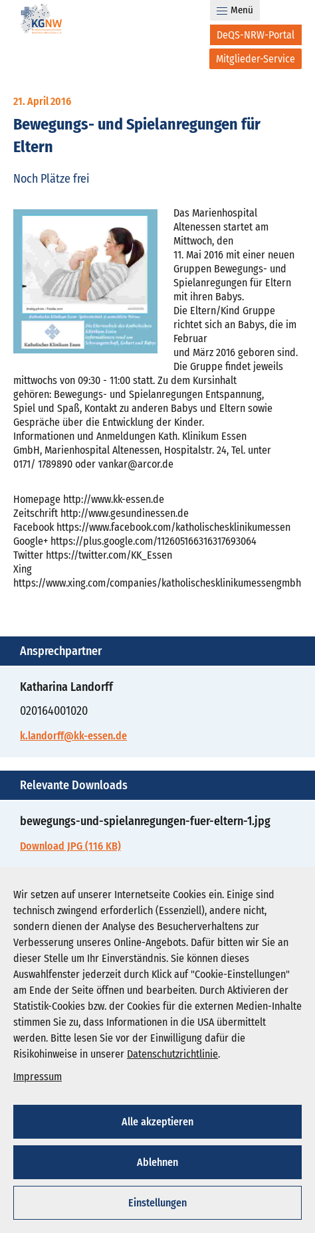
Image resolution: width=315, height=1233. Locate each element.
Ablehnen (157, 1162)
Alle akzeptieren (157, 1121)
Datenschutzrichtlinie (172, 1054)
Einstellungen (157, 1202)
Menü (235, 10)
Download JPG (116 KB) (70, 846)
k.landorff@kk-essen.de (73, 735)
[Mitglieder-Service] (255, 58)
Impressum (37, 1076)
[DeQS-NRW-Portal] (256, 35)
